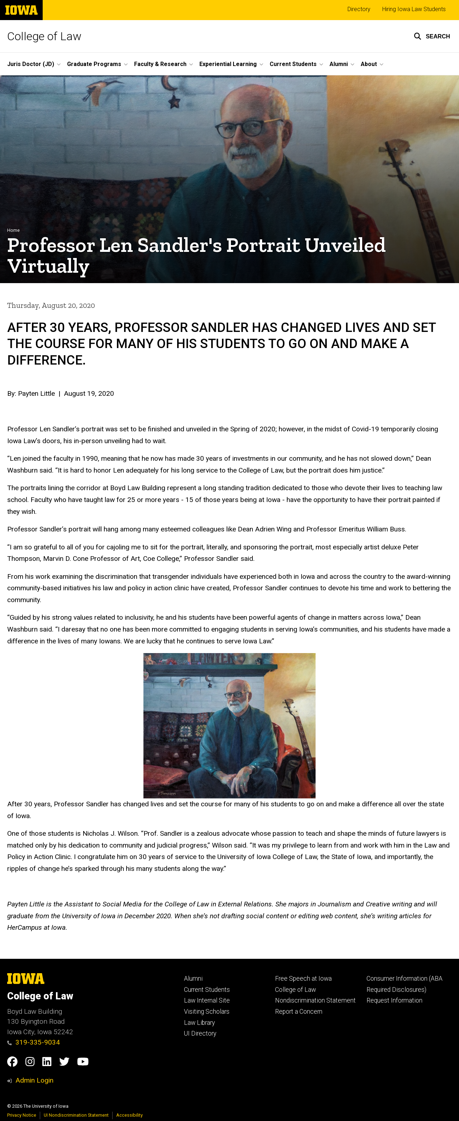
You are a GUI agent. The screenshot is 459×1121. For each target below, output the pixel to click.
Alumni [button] (339, 64)
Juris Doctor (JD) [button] (30, 64)
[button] (432, 36)
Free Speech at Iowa (303, 978)
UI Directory (200, 1033)
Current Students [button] (293, 64)
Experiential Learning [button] (228, 64)
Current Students (207, 989)
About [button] (369, 64)
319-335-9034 (33, 1042)
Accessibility (129, 1115)
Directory (358, 9)
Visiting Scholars (207, 1011)
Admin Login (34, 1080)
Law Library (199, 1022)
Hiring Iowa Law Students (414, 9)
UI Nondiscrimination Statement (76, 1115)
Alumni (193, 978)
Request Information (394, 1000)
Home (13, 230)
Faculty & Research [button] (160, 64)
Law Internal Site (207, 1000)
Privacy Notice (21, 1115)
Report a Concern (298, 1011)
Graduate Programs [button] (94, 64)
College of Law (44, 36)
